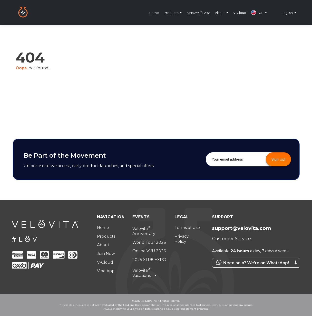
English (287, 12)
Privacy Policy (182, 239)
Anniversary (143, 231)
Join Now (106, 253)
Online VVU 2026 (149, 251)
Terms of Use (187, 227)
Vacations (144, 273)
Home (154, 12)
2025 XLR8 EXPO (149, 259)
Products (171, 12)
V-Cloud (239, 12)
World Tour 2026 (149, 242)
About (220, 12)
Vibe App (106, 271)
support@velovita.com (241, 228)
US (257, 12)
